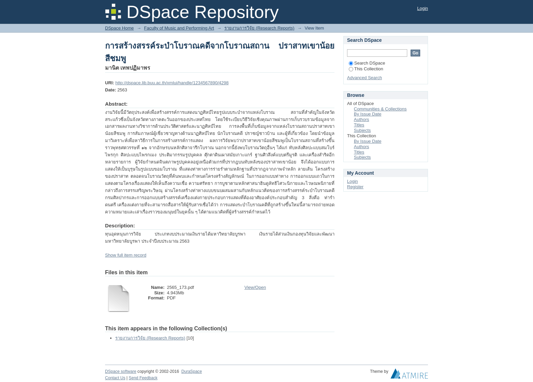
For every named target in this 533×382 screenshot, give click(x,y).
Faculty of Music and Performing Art (179, 28)
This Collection (366, 68)
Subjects (362, 130)
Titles (359, 124)
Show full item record (125, 255)
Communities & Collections (380, 108)
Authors (361, 119)
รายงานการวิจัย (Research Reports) (259, 28)
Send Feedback (143, 378)
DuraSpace (191, 371)
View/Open (255, 287)
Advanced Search (364, 77)
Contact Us (115, 378)
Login (422, 8)
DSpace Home (119, 28)
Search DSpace (367, 63)
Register (355, 186)
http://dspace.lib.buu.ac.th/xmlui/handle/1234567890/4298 (171, 82)
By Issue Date (367, 114)
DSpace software (120, 371)
